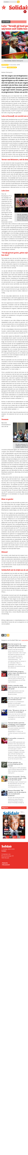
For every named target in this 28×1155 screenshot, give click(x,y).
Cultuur (14, 18)
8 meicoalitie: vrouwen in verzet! (16, 739)
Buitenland (13, 15)
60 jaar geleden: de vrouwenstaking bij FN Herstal (15, 764)
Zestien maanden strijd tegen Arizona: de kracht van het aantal (17, 687)
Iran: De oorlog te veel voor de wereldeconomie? (17, 698)
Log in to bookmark (2, 635)
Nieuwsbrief (6, 865)
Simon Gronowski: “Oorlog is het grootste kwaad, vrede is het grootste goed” (17, 778)
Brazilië (5, 65)
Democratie (11, 67)
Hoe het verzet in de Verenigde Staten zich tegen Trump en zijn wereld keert (17, 645)
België (5, 15)
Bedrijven (6, 18)
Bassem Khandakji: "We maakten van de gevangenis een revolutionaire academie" (17, 793)
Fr (25, 12)
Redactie (5, 863)
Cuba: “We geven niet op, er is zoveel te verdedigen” (17, 711)
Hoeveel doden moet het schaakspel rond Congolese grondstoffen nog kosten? (17, 724)
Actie (21, 15)
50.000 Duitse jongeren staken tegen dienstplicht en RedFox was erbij (17, 673)
